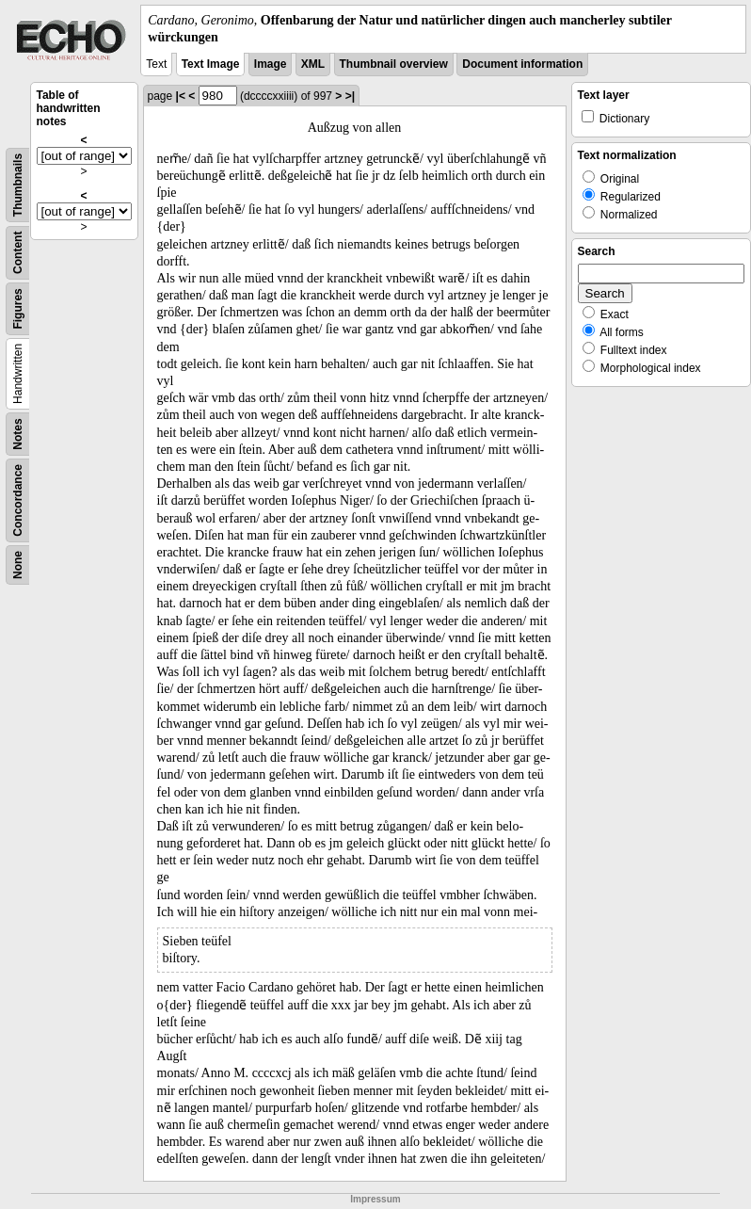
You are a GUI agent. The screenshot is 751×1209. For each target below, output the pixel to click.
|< (180, 96)
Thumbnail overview (394, 64)
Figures (17, 309)
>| (350, 96)
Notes (17, 434)
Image (270, 64)
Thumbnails (17, 185)
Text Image (211, 64)
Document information (522, 64)
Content (17, 253)
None (17, 565)
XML (313, 64)
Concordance (17, 500)
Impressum (375, 1199)
